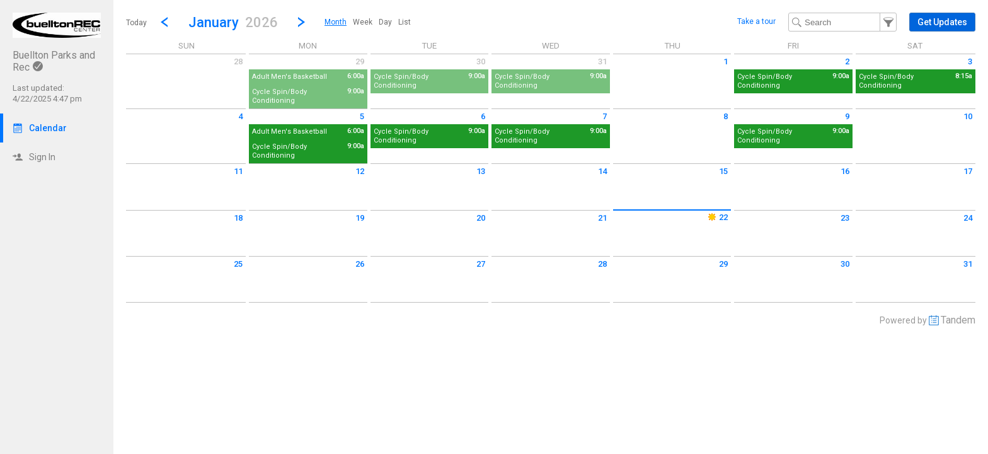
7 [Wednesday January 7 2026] (604, 116)
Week (362, 22)
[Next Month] (301, 22)
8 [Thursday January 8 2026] (725, 116)
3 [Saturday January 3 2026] (970, 61)
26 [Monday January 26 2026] (359, 264)
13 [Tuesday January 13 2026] (480, 171)
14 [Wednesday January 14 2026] (602, 171)
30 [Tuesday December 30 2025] (480, 61)
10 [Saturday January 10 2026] (967, 116)
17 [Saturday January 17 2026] (967, 171)
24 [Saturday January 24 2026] (967, 218)
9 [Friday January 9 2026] (847, 116)
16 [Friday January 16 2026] (845, 171)
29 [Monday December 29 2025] (359, 61)
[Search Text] (842, 22)
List (404, 22)
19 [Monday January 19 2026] (359, 218)
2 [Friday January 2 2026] (847, 61)
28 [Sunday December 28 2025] (238, 61)
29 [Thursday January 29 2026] (723, 264)
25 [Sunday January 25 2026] (238, 264)
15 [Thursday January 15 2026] (723, 171)
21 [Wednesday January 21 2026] (602, 218)
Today (136, 22)
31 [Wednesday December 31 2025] (602, 61)
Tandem (958, 320)
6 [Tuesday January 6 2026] (483, 116)
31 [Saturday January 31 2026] (967, 264)
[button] (233, 22)
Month (336, 22)
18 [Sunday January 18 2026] (238, 218)
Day (385, 22)
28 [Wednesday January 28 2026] (602, 264)
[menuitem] (335, 22)
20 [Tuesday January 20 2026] (480, 218)
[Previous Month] (164, 22)
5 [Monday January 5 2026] (362, 116)
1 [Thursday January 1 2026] (725, 61)
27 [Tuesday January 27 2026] (480, 264)
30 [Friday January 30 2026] (845, 264)
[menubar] (368, 22)
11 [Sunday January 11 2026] (238, 171)
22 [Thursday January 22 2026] (717, 217)
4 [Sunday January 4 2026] (240, 116)
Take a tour (756, 21)
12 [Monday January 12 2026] (359, 171)
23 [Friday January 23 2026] (845, 218)
